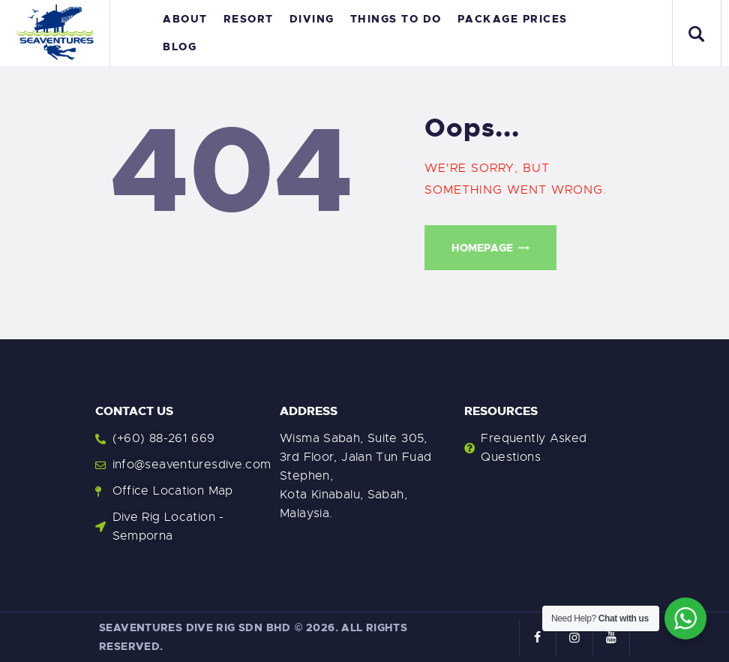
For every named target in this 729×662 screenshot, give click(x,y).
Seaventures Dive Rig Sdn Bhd (195, 627)
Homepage (482, 247)
